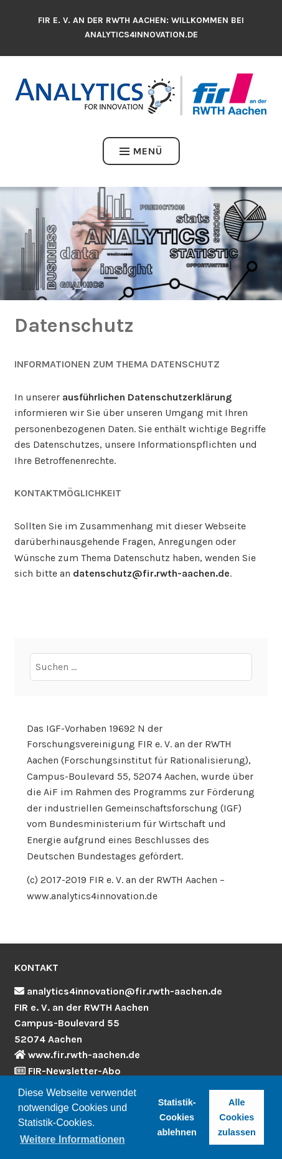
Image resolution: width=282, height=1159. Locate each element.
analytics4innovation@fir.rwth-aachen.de (124, 991)
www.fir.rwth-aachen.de (84, 1055)
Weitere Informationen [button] (72, 1139)
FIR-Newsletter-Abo (74, 1071)
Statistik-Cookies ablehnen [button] (177, 1117)
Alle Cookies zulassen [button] (237, 1117)
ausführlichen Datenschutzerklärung (147, 397)
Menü (141, 151)
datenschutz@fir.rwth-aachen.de (151, 573)
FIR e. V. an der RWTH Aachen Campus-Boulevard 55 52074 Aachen (81, 1023)
